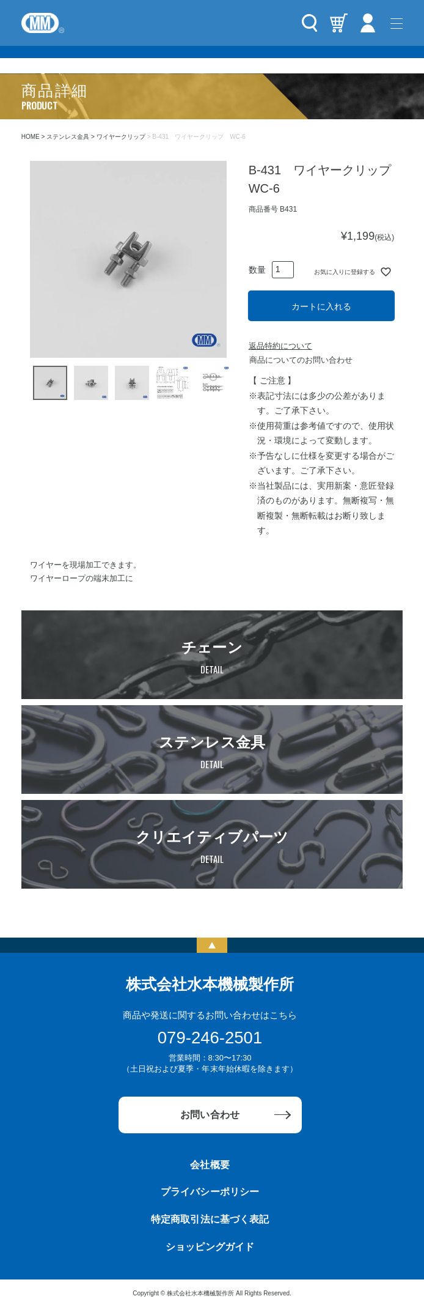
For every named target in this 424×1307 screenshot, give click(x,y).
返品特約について (280, 345)
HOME (30, 136)
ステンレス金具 (67, 136)
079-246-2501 (210, 1037)
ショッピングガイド (210, 1247)
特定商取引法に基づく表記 (209, 1219)
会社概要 (209, 1165)
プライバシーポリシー (209, 1192)
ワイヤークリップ (121, 136)
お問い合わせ (209, 1114)
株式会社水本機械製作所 (210, 984)
